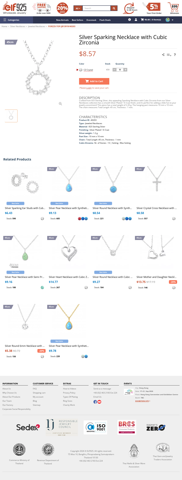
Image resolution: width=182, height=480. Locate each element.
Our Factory (7, 405)
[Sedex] (28, 427)
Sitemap (36, 405)
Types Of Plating (70, 396)
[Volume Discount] (62, 8)
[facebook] (95, 402)
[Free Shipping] (41, 8)
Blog (35, 401)
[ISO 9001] (95, 427)
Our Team (7, 401)
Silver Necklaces (17, 26)
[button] (16, 20)
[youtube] (99, 402)
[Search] (96, 8)
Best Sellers (77, 20)
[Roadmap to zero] (156, 427)
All (78, 8)
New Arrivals (62, 20)
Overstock (91, 20)
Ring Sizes (67, 401)
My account (38, 396)
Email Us (97, 396)
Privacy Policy (69, 392)
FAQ (35, 388)
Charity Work (69, 405)
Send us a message (102, 388)
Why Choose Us (9, 392)
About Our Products (11, 396)
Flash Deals (105, 20)
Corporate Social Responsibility (16, 409)
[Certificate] (62, 427)
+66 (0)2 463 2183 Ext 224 (105, 392)
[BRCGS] (127, 427)
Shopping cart (39, 392)
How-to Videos (69, 388)
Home (4, 26)
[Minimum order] (173, 8)
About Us (6, 388)
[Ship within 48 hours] (130, 8)
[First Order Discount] (152, 8)
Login (89, 87)
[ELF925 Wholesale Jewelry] (14, 7)
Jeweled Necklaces (36, 26)
